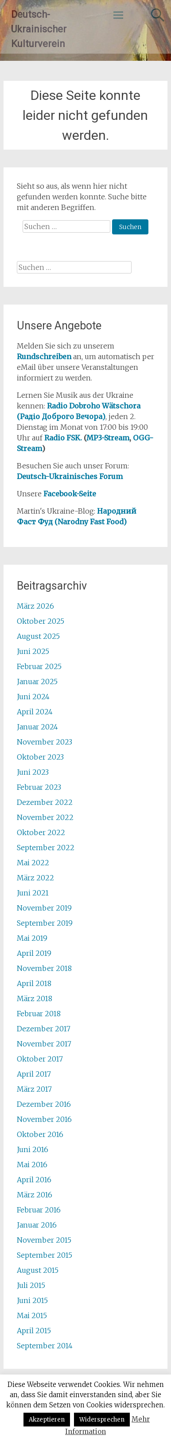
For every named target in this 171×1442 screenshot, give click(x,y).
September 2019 (45, 923)
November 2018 (44, 968)
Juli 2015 (31, 1285)
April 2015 (34, 1330)
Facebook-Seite (69, 493)
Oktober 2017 (40, 1058)
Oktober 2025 (40, 621)
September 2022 (45, 847)
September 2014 (45, 1345)
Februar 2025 (39, 666)
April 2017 (34, 1074)
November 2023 (44, 741)
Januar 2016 (37, 1224)
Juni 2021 (33, 892)
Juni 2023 (33, 772)
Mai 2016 (32, 1164)
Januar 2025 (37, 681)
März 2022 (35, 877)
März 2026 (35, 606)
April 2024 (35, 711)
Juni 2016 (32, 1149)
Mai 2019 (32, 938)
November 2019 (44, 907)
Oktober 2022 (41, 832)
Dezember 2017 (43, 1028)
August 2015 (37, 1270)
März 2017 (34, 1089)
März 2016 (34, 1194)
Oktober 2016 (40, 1134)
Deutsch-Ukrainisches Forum (70, 476)
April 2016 (34, 1179)
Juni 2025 (33, 651)
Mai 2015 (32, 1315)
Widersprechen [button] (101, 1419)
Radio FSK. (63, 437)
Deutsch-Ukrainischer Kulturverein (38, 29)
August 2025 (38, 636)
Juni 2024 (33, 696)
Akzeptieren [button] (47, 1419)
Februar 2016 (39, 1209)
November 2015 (44, 1240)
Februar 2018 (39, 1013)
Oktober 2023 (40, 757)
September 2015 (44, 1255)
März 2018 (34, 998)
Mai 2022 (33, 862)
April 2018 (34, 983)
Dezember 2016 (44, 1104)
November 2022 (45, 817)
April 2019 (34, 953)
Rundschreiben (44, 356)
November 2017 (44, 1043)
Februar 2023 (39, 787)
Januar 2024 (37, 726)
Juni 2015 (32, 1300)
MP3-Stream (107, 437)
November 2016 (44, 1119)
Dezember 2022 (45, 802)
